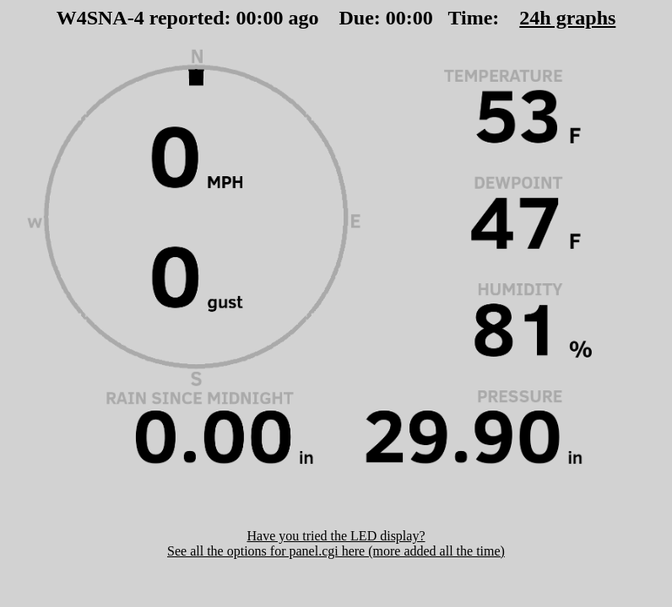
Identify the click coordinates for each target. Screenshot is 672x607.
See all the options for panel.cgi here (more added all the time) (336, 551)
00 (246, 18)
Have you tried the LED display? (336, 536)
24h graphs (567, 18)
